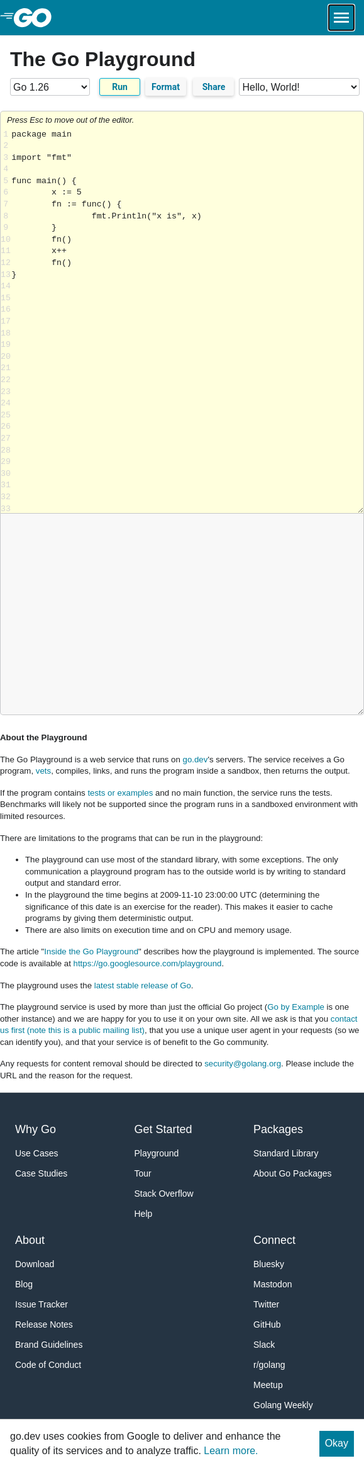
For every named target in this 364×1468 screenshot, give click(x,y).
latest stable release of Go (142, 985)
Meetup (268, 1385)
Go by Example (295, 1007)
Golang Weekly (283, 1405)
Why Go (35, 1129)
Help (144, 1214)
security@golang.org (242, 1063)
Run (120, 87)
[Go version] (50, 87)
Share (214, 87)
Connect (274, 1240)
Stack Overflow (164, 1194)
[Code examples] (299, 87)
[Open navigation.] (341, 17)
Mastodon (272, 1284)
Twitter (266, 1304)
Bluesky (268, 1264)
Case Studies (41, 1173)
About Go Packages (292, 1173)
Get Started (163, 1129)
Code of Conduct (48, 1365)
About (30, 1240)
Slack (264, 1345)
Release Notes (44, 1324)
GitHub (267, 1324)
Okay (336, 1443)
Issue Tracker (41, 1304)
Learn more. (231, 1450)
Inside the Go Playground (91, 951)
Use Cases (36, 1153)
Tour (143, 1173)
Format (166, 87)
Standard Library (286, 1153)
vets (43, 771)
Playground (157, 1153)
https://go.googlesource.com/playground (148, 963)
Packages (278, 1129)
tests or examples (120, 793)
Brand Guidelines (48, 1345)
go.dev (195, 759)
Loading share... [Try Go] (187, 321)
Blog (24, 1284)
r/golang (269, 1365)
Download (34, 1264)
